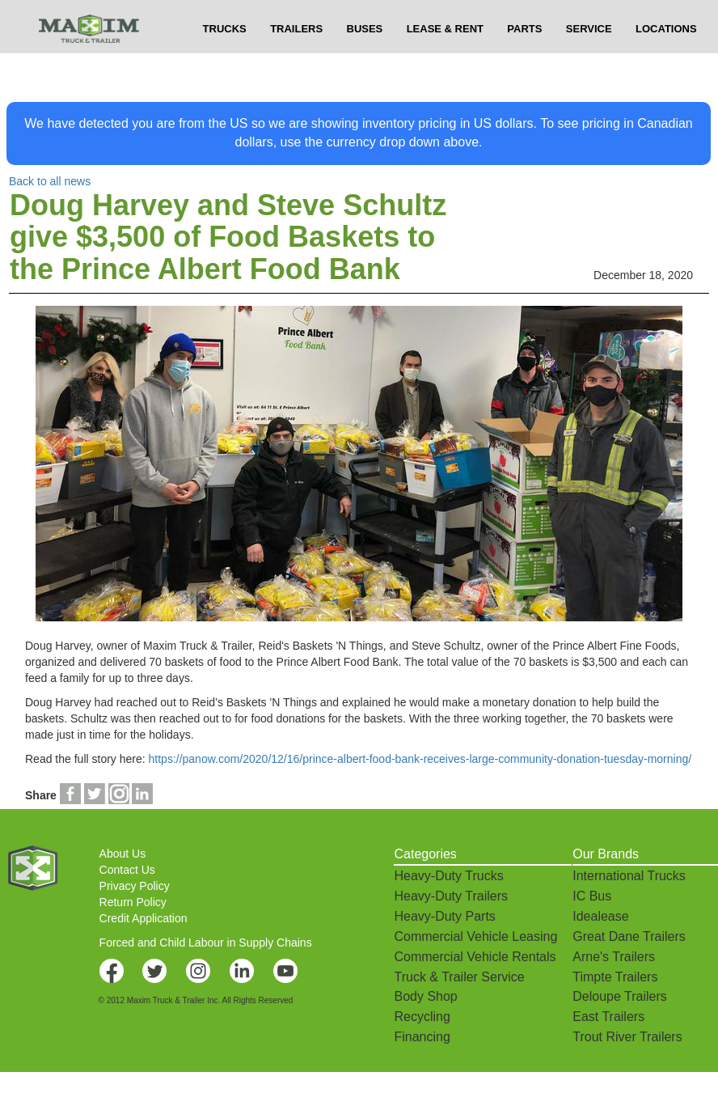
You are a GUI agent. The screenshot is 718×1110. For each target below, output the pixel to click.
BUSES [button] (365, 60)
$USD (516, 16)
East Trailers (608, 1016)
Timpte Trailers (614, 977)
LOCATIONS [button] (666, 60)
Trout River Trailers (627, 1037)
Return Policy (133, 902)
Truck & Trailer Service (459, 977)
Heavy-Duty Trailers (450, 896)
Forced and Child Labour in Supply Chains (205, 942)
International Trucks (629, 876)
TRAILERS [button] (296, 60)
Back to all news (50, 181)
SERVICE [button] (589, 60)
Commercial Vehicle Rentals (474, 957)
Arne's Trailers (613, 957)
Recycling (422, 1016)
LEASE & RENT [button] (445, 60)
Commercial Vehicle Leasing (475, 936)
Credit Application (143, 918)
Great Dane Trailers (629, 936)
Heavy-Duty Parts (444, 916)
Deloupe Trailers (619, 996)
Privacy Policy (134, 885)
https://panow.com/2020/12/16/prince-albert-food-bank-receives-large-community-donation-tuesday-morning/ (420, 758)
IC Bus (591, 896)
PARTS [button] (524, 60)
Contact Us (127, 869)
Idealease (600, 916)
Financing (422, 1037)
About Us (122, 853)
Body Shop (425, 996)
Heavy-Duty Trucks (448, 876)
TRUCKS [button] (225, 60)
